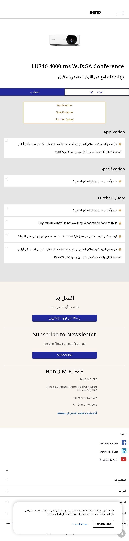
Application (64, 105)
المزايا (96, 92)
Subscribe (64, 355)
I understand (103, 524)
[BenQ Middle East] (64, 442)
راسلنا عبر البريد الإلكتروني (64, 318)
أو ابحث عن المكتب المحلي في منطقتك (77, 412)
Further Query (64, 119)
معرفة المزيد (79, 524)
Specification (64, 112)
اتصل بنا (34, 92)
